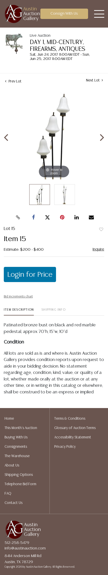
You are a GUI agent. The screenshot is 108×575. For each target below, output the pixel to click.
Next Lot (94, 80)
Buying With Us (16, 437)
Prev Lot (13, 81)
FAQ (8, 493)
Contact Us (13, 503)
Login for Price (29, 274)
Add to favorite (101, 229)
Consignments (16, 447)
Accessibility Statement (72, 437)
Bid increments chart (18, 296)
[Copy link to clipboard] (18, 218)
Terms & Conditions (69, 418)
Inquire (98, 249)
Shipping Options (19, 475)
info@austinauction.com (25, 548)
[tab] (19, 311)
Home (9, 418)
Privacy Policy (65, 447)
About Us (12, 465)
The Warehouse (17, 456)
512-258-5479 (17, 543)
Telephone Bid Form (20, 484)
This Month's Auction (21, 428)
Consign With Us (64, 13)
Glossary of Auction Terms (75, 428)
